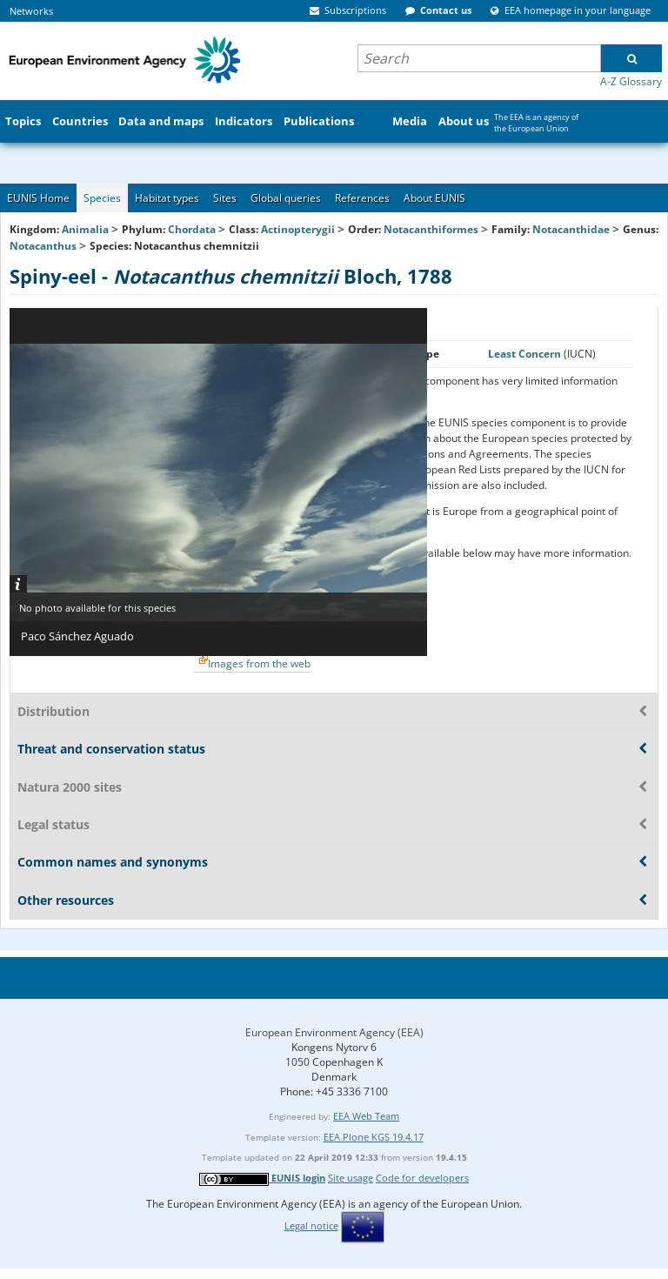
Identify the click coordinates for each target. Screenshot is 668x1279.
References (362, 198)
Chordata (192, 229)
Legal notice (311, 1225)
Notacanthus (44, 245)
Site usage (350, 1177)
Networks (31, 10)
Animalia (85, 229)
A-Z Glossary (631, 81)
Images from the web (259, 663)
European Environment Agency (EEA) (334, 1032)
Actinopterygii (298, 229)
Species (102, 198)
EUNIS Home (38, 198)
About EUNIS (434, 198)
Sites (225, 198)
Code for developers (422, 1177)
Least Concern (526, 353)
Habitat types (167, 198)
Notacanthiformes (431, 229)
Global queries (285, 198)
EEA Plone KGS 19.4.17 (374, 1136)
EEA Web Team (366, 1115)
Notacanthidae (571, 229)
